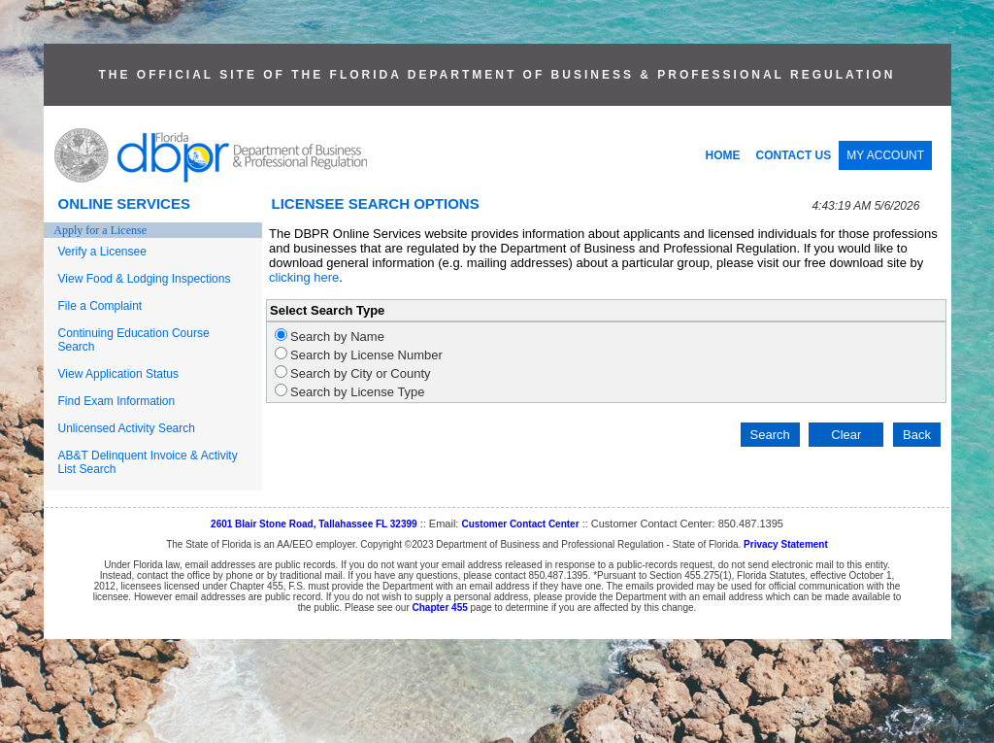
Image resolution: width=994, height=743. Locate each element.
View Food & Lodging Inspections (144, 279)
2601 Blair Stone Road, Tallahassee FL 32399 (314, 524)
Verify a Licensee (102, 251)
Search (770, 434)
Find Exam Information (117, 401)
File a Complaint (100, 306)
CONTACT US (794, 155)
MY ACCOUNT (885, 155)
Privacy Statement (786, 544)
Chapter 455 (440, 607)
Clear (846, 434)
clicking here (304, 277)
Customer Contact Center (520, 524)
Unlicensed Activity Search (126, 428)
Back (917, 434)
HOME (723, 155)
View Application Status (119, 374)
